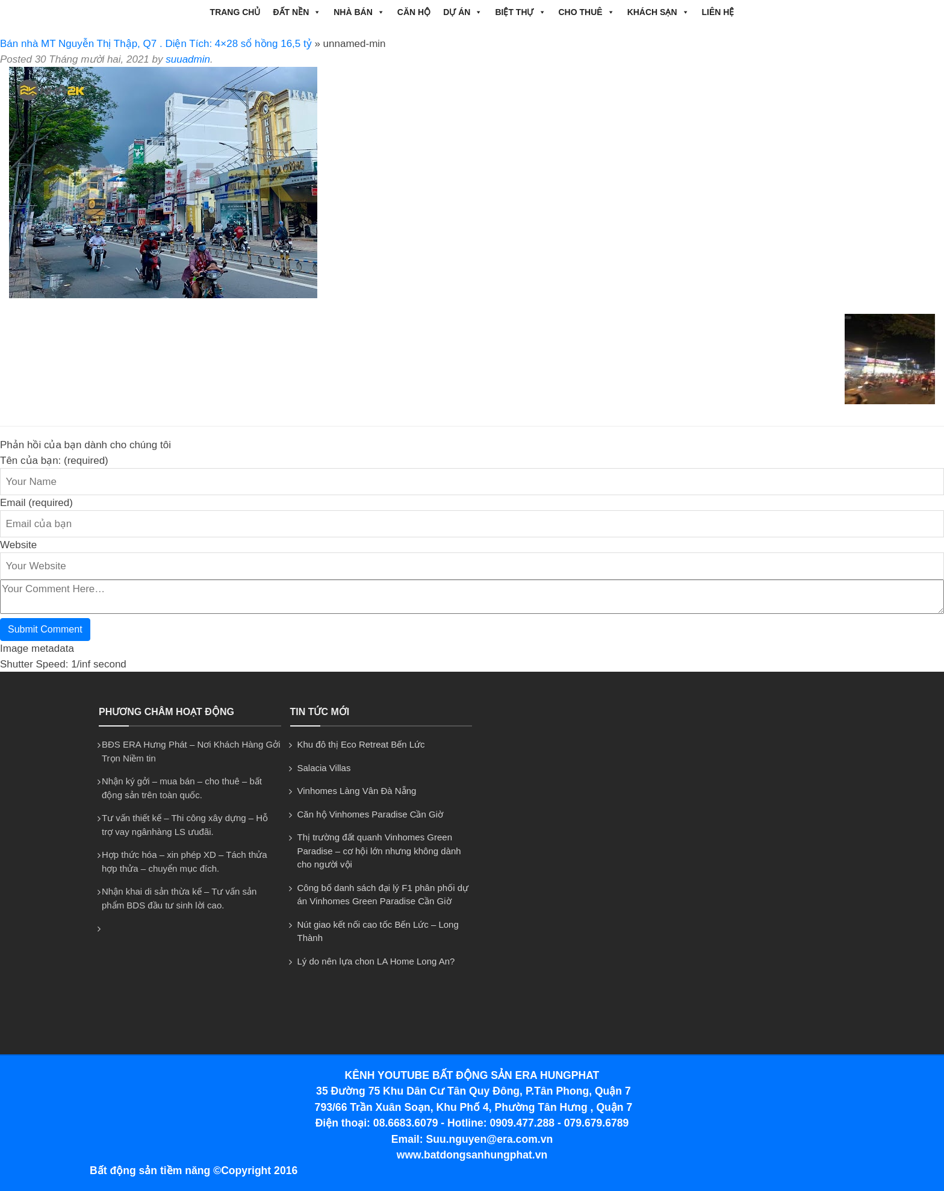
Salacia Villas (324, 768)
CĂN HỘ (413, 12)
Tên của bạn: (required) (54, 460)
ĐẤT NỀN (297, 12)
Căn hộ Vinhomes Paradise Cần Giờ (370, 814)
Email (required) (36, 502)
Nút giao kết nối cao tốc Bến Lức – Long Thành (378, 931)
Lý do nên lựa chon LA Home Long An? (376, 961)
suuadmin (188, 59)
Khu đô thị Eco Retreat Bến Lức (361, 744)
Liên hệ (718, 12)
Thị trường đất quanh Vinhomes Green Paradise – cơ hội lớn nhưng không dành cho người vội (379, 850)
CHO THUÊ (587, 12)
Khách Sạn (658, 12)
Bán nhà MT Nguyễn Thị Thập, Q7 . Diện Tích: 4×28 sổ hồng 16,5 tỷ (156, 43)
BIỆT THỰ (520, 12)
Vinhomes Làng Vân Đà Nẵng (357, 791)
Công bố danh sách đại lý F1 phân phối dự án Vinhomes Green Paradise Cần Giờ (383, 895)
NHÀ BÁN (359, 12)
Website (18, 545)
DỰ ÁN (462, 12)
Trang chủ (235, 12)
